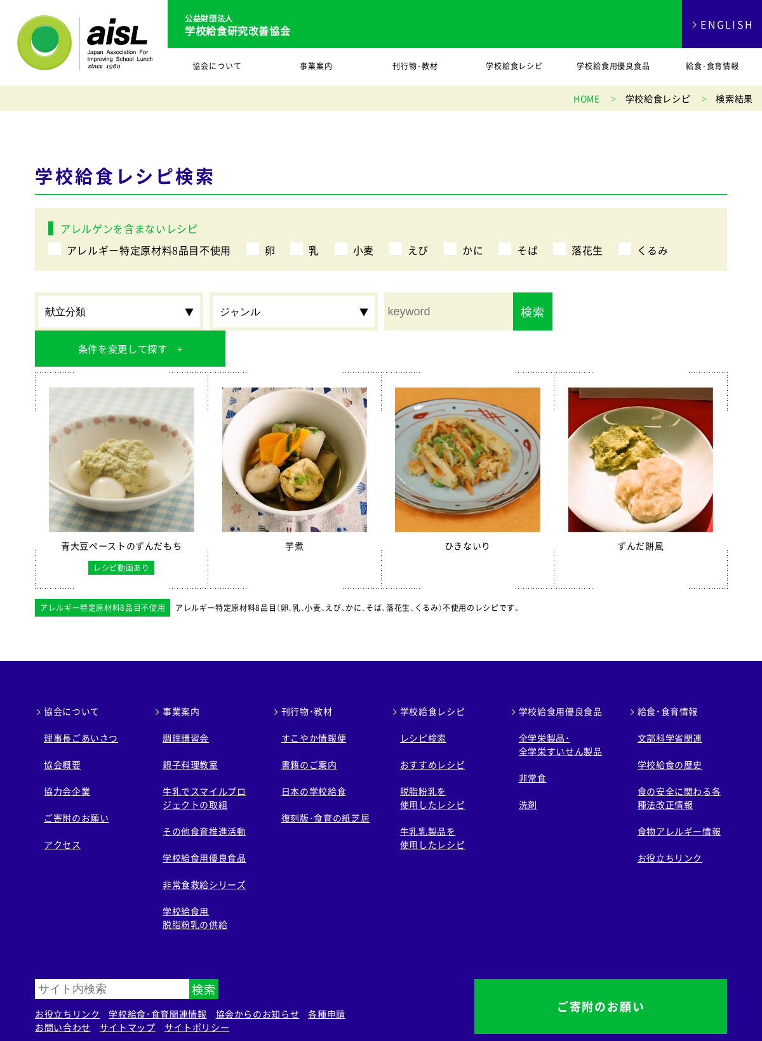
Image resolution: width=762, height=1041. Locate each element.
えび (418, 250)
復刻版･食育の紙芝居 (325, 781)
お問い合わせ (63, 991)
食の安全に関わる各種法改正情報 (679, 762)
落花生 (587, 250)
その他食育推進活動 (204, 795)
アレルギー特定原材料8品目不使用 (149, 250)
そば (527, 250)
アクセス (62, 808)
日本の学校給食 (313, 755)
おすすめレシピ (432, 728)
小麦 (363, 250)
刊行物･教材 (415, 66)
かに (472, 250)
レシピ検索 (423, 701)
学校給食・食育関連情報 (157, 977)
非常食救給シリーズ (204, 848)
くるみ (653, 250)
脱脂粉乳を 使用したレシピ (432, 762)
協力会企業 (67, 755)
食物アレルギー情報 (679, 795)
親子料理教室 (190, 728)
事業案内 (316, 66)
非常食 (533, 741)
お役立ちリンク (670, 821)
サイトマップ (128, 991)
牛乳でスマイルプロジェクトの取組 (204, 762)
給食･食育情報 (713, 66)
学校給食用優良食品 (614, 66)
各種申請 (326, 977)
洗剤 (528, 768)
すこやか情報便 (313, 701)
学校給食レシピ (515, 66)
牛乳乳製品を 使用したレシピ (432, 802)
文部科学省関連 (670, 701)
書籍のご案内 (309, 728)
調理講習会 (186, 701)
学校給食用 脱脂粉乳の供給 (195, 881)
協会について (217, 66)
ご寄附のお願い (76, 781)
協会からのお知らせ (258, 977)
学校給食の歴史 (670, 728)
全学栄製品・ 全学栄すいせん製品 (561, 708)
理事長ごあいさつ (81, 701)
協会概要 (62, 728)
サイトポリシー (196, 991)
